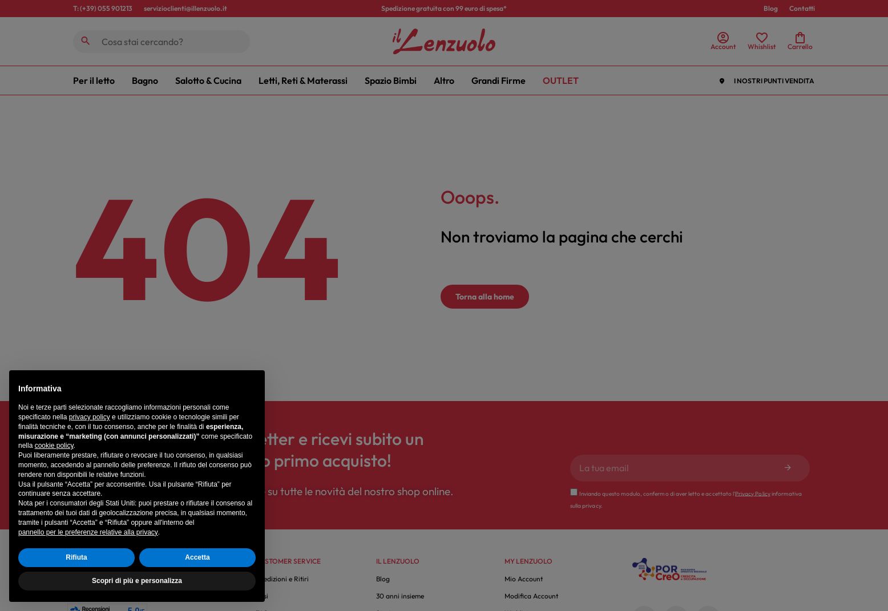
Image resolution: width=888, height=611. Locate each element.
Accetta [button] (197, 557)
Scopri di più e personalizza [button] (137, 581)
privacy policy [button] (89, 417)
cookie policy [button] (54, 446)
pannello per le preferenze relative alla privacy (88, 532)
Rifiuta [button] (76, 557)
